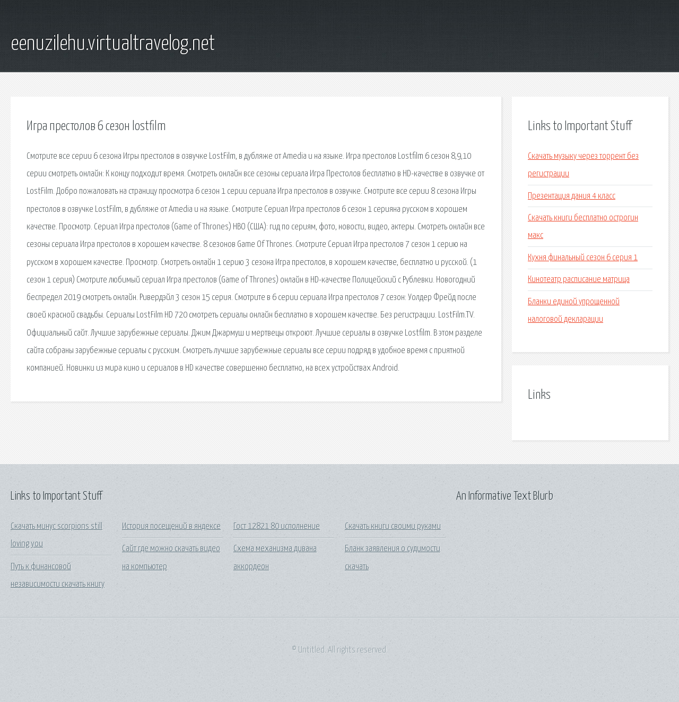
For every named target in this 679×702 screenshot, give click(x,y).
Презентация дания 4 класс (571, 196)
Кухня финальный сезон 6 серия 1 (583, 257)
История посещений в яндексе (171, 526)
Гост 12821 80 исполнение (276, 526)
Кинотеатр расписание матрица (579, 279)
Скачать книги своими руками (393, 526)
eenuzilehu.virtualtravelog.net (113, 44)
